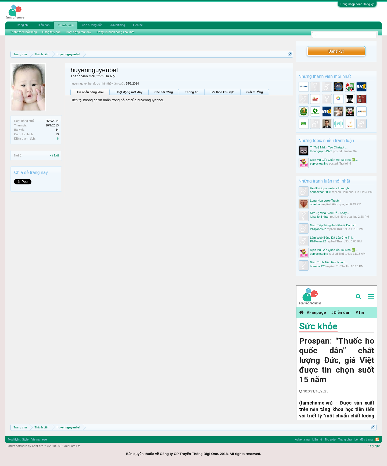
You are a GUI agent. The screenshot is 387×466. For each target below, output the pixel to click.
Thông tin (191, 92)
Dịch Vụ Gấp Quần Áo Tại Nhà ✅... (334, 159)
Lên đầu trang (363, 439)
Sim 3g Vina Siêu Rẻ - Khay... (329, 212)
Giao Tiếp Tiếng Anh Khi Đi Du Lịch (333, 225)
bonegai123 (318, 266)
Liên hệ (138, 25)
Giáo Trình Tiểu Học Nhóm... (329, 262)
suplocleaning (319, 163)
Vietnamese (39, 439)
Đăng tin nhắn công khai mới (115, 32)
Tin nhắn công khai (90, 92)
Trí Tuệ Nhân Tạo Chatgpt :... (329, 147)
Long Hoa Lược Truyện (325, 200)
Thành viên (65, 25)
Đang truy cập (51, 32)
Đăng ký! (336, 51)
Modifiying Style (18, 439)
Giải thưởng (254, 92)
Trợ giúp (330, 439)
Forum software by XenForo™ (43, 445)
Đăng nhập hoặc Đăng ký (357, 4)
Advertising (117, 25)
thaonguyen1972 (321, 151)
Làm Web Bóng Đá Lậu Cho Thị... (332, 237)
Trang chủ (23, 25)
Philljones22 (318, 229)
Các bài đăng (164, 92)
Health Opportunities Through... (330, 188)
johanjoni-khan (319, 216)
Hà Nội (54, 155)
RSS (377, 439)
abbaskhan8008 (320, 192)
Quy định (374, 445)
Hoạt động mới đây (129, 92)
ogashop (315, 204)
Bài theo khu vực (222, 92)
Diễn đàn (43, 25)
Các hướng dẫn (92, 25)
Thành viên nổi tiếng (23, 32)
